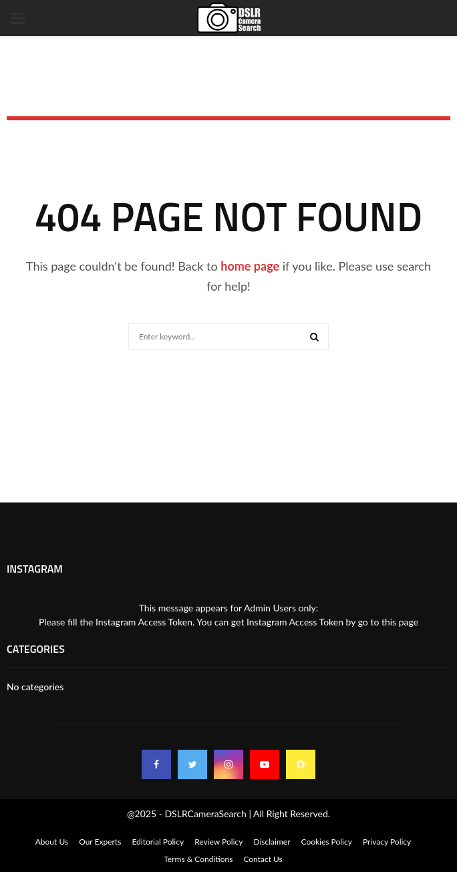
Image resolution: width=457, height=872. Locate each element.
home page (249, 266)
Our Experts (100, 842)
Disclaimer (271, 842)
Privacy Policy (387, 842)
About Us (51, 842)
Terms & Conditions (198, 859)
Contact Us (262, 859)
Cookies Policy (326, 842)
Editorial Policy (158, 842)
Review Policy (218, 842)
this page (400, 621)
